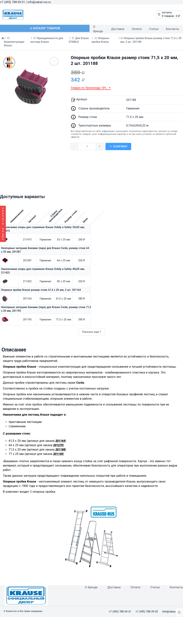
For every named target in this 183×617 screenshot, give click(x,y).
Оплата (137, 29)
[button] (74, 146)
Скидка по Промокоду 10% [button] (91, 87)
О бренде (98, 29)
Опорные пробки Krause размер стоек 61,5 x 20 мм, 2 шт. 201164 (41, 289)
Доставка (117, 29)
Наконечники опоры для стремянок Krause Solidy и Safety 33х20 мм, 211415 (43, 229)
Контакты (172, 29)
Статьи (153, 29)
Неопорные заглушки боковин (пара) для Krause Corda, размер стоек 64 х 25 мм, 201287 (45, 250)
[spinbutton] (87, 146)
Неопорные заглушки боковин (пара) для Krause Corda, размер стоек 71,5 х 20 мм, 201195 (46, 309)
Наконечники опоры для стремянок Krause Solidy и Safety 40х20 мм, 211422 (43, 271)
